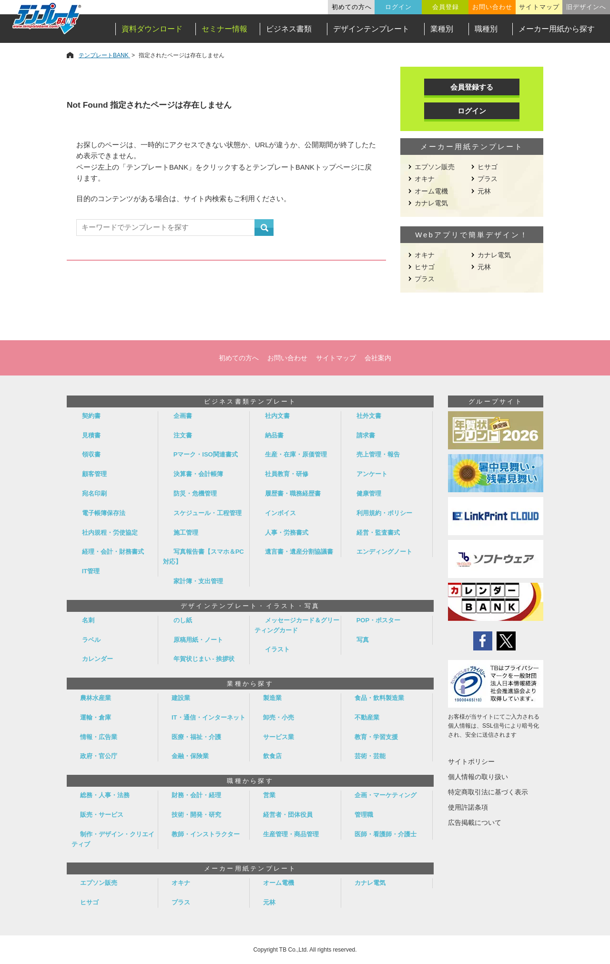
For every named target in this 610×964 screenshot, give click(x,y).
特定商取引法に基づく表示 (488, 792)
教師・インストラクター (206, 834)
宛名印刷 (94, 493)
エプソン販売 (435, 167)
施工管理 (185, 532)
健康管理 (368, 493)
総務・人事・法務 (105, 795)
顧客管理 (94, 473)
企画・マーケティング (386, 795)
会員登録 (445, 6)
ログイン (398, 6)
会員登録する (471, 87)
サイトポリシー (471, 761)
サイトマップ (539, 6)
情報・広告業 (98, 737)
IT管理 (91, 571)
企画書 (182, 415)
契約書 (91, 415)
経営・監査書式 (378, 532)
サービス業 (278, 737)
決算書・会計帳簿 (198, 473)
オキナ (425, 179)
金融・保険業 (190, 756)
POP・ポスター (378, 620)
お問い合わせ (492, 6)
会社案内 (378, 358)
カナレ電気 (431, 203)
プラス (488, 179)
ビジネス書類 (289, 29)
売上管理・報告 (378, 454)
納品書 (274, 435)
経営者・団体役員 (288, 814)
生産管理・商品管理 (291, 834)
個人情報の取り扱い (478, 777)
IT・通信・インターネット (208, 717)
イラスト (277, 649)
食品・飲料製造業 (379, 697)
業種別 (441, 29)
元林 (484, 191)
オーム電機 (431, 191)
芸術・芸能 (370, 756)
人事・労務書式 (286, 532)
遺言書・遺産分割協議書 (299, 551)
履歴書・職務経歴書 (293, 493)
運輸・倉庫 (95, 717)
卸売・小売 (278, 717)
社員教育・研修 (286, 473)
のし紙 (182, 620)
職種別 (486, 29)
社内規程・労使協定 (110, 532)
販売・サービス (101, 814)
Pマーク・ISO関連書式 (205, 454)
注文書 (182, 435)
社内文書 (277, 415)
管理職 (364, 814)
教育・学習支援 (376, 737)
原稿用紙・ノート (198, 639)
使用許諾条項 (468, 807)
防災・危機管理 (195, 493)
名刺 (88, 620)
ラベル (91, 639)
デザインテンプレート (371, 29)
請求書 (365, 435)
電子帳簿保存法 (103, 513)
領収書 (91, 454)
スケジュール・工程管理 (207, 513)
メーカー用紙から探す (556, 29)
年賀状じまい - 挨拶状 (204, 658)
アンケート (371, 473)
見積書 (91, 435)
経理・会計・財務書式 (113, 551)
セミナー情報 (224, 29)
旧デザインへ (586, 6)
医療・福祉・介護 (196, 737)
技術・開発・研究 (196, 814)
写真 (362, 639)
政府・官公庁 (98, 756)
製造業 (272, 697)
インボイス (280, 513)
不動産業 (367, 717)
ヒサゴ (488, 167)
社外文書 (368, 415)
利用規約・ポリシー (384, 513)
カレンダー (97, 658)
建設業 (181, 697)
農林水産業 (95, 697)
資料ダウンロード (152, 29)
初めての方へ (352, 6)
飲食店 (272, 756)
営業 (269, 795)
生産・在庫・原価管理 (296, 454)
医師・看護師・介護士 (386, 834)
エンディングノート (384, 551)
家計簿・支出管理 (198, 581)
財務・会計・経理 (196, 795)
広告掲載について (474, 822)
